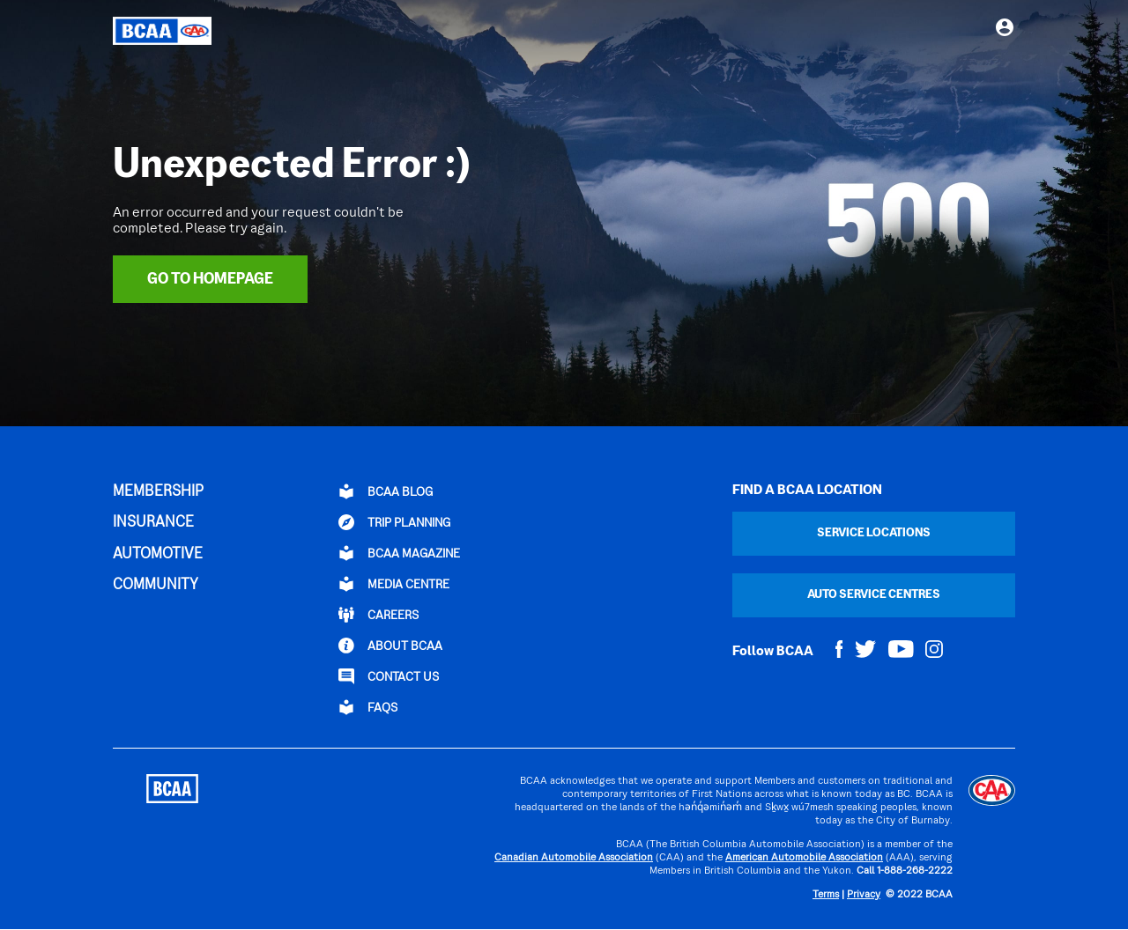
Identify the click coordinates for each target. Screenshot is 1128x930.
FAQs (367, 707)
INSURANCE (153, 523)
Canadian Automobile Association (573, 858)
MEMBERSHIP (158, 492)
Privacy (863, 895)
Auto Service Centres (873, 595)
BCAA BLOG (385, 491)
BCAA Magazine (399, 553)
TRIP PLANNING (394, 522)
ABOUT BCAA (390, 645)
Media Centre (393, 584)
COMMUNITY (155, 586)
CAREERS (378, 615)
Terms (826, 895)
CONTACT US (388, 676)
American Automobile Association (804, 858)
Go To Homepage (210, 279)
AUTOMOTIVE (158, 555)
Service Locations (874, 533)
